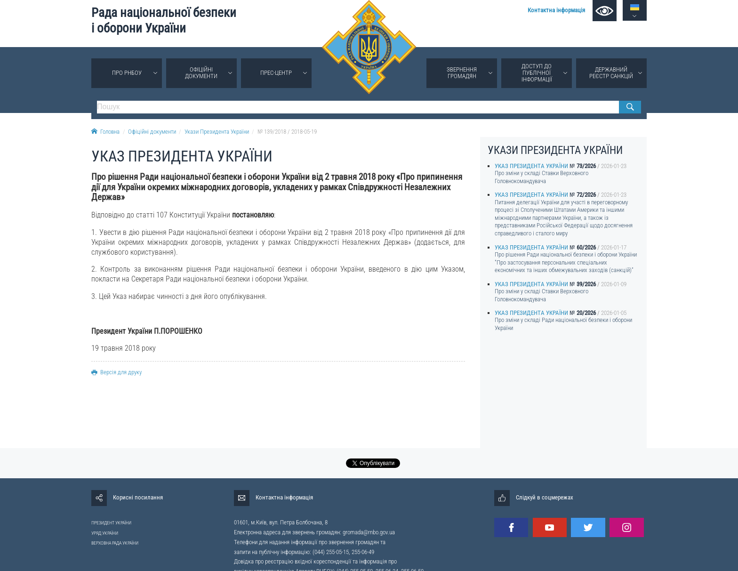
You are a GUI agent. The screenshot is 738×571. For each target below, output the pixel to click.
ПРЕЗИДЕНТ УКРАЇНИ (111, 523)
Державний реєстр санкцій (611, 73)
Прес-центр (276, 72)
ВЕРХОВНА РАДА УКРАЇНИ (114, 543)
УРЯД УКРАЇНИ (104, 533)
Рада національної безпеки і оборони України (163, 20)
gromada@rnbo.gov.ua (369, 532)
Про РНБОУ (127, 72)
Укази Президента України (216, 131)
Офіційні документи (201, 73)
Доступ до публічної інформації (536, 73)
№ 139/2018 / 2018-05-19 (287, 131)
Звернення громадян (462, 73)
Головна (105, 131)
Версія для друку (116, 372)
